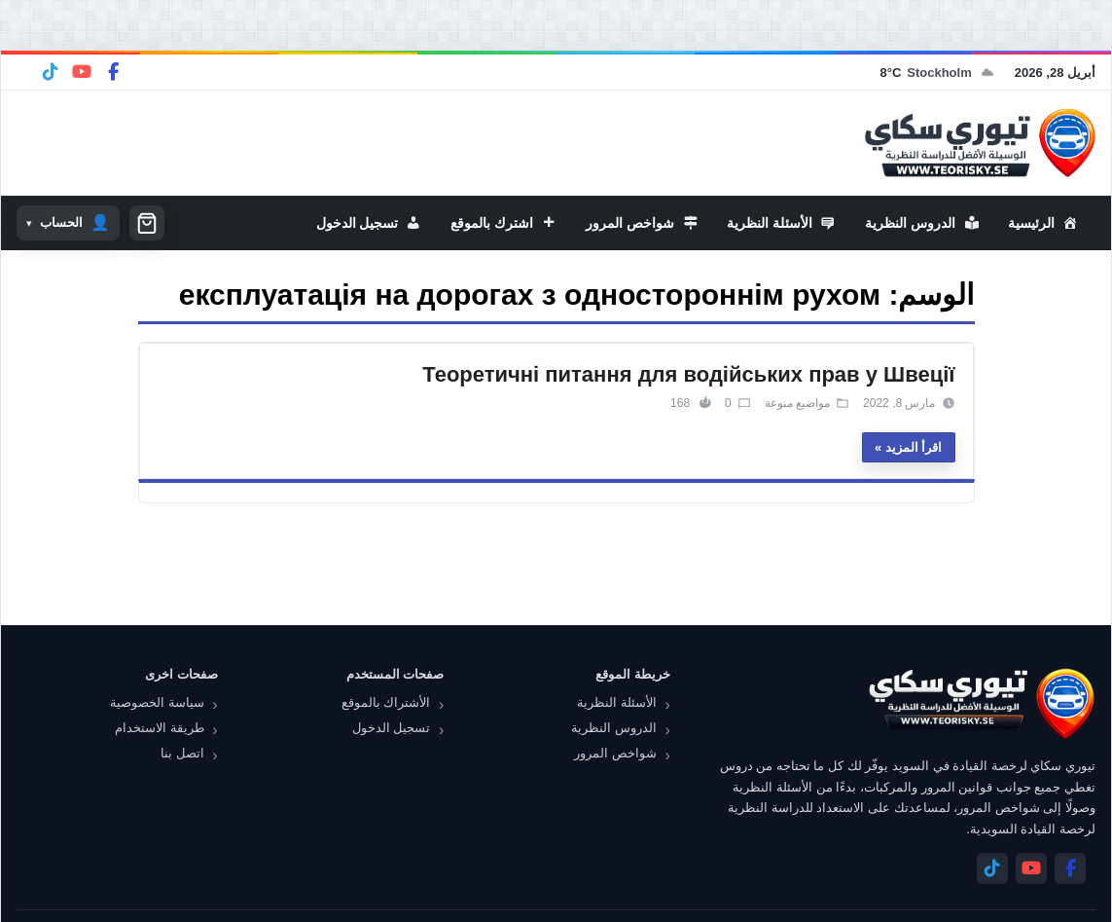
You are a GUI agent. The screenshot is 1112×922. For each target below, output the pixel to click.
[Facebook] (113, 72)
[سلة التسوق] (146, 222)
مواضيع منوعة (797, 403)
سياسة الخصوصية (157, 702)
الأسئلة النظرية (617, 702)
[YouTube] (81, 72)
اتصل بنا (182, 753)
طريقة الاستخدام (159, 727)
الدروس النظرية (614, 727)
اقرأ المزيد (914, 447)
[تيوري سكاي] (980, 703)
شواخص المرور (615, 753)
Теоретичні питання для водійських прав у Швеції (688, 374)
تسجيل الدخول (391, 727)
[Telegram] (50, 72)
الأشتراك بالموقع (386, 702)
